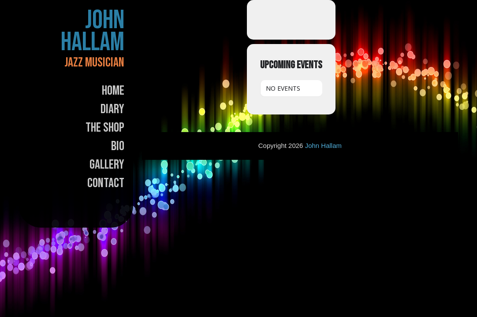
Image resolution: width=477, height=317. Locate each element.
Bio (117, 146)
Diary (112, 109)
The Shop (105, 128)
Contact (105, 183)
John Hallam (92, 31)
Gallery (106, 165)
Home (113, 91)
